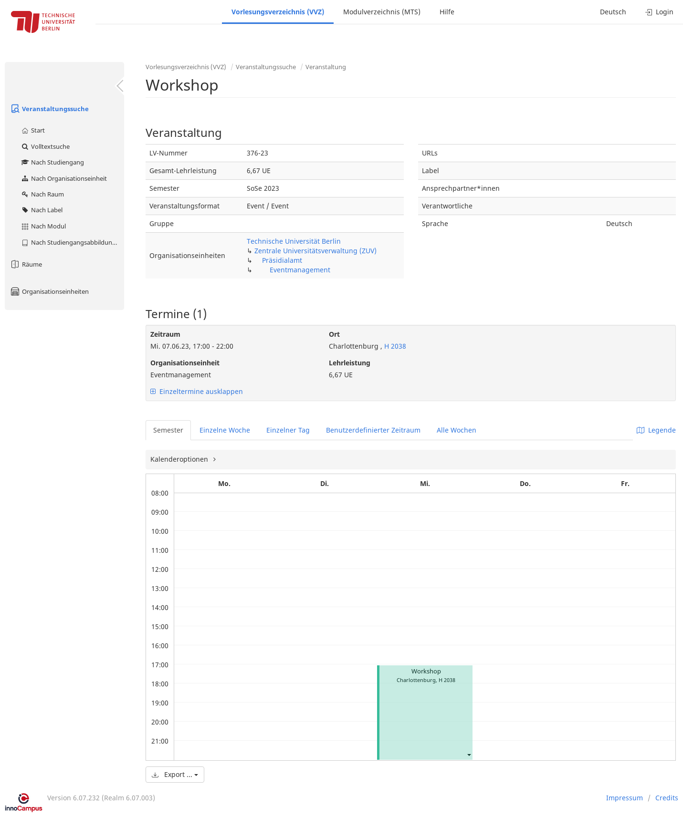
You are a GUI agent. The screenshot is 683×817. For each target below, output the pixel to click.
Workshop (426, 671)
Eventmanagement (300, 269)
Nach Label (42, 210)
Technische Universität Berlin (294, 241)
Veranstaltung (325, 66)
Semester (168, 429)
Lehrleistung (349, 362)
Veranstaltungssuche (49, 108)
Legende (656, 429)
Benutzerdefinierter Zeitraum (373, 429)
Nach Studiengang (52, 162)
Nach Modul (43, 226)
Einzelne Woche (225, 429)
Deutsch (613, 11)
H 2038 (394, 346)
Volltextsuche (45, 146)
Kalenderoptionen (180, 459)
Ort (334, 334)
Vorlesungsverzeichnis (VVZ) (277, 11)
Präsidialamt (282, 260)
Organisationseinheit (185, 362)
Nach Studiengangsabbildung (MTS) (72, 242)
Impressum (624, 797)
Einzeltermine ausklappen (196, 391)
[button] (468, 754)
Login (659, 11)
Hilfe (447, 11)
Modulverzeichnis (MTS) (381, 11)
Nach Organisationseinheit (64, 178)
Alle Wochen (456, 429)
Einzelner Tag (288, 429)
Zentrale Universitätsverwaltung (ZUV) (315, 250)
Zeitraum (165, 334)
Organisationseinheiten (49, 291)
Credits (666, 797)
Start (33, 130)
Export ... (175, 774)
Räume (26, 264)
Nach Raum (42, 194)
